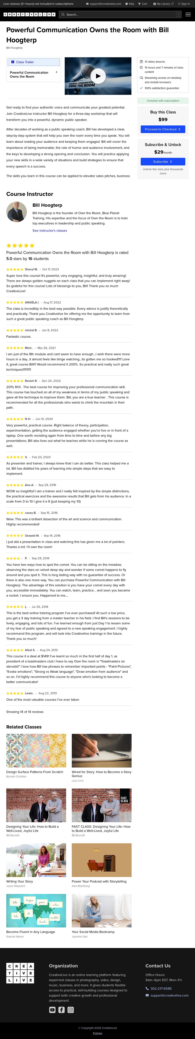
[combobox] (120, 14)
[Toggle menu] (188, 14)
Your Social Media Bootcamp (93, 931)
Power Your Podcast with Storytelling (99, 881)
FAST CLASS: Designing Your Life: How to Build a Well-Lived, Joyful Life (101, 828)
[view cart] (143, 3)
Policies (97, 1033)
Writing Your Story (19, 881)
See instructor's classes (50, 230)
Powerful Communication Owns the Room (29, 74)
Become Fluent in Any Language (30, 931)
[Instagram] (70, 1009)
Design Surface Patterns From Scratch (34, 771)
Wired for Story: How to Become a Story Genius (101, 773)
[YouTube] (52, 1009)
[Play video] (98, 76)
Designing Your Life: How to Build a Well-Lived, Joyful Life (32, 828)
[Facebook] (61, 1009)
